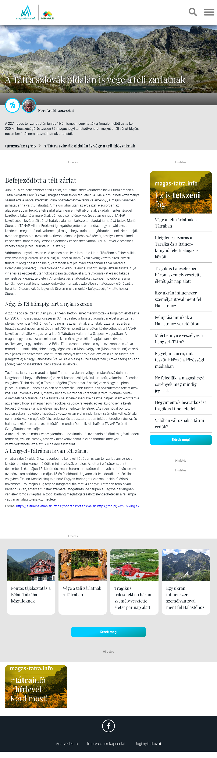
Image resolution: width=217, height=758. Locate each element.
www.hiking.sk (128, 506)
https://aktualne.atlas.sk (34, 506)
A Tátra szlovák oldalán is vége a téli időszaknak (89, 145)
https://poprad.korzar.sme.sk (74, 506)
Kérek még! (181, 440)
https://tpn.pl (106, 506)
